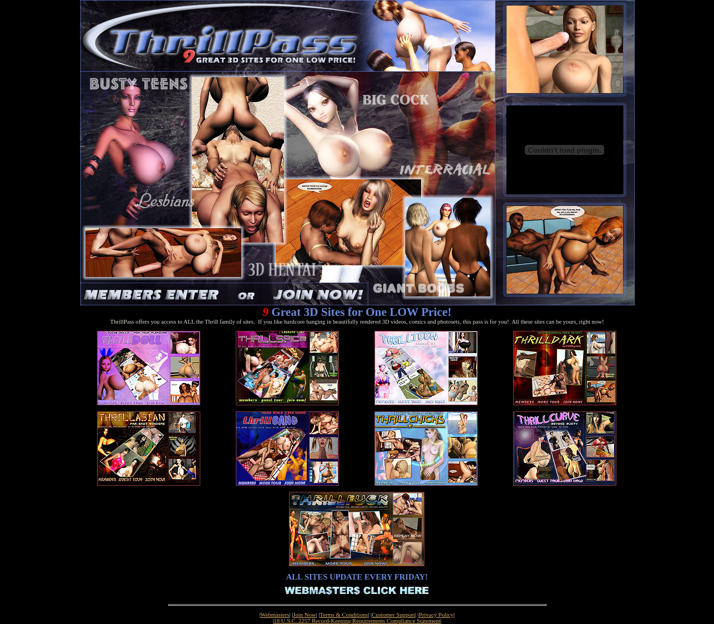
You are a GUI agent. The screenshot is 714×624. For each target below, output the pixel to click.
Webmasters (275, 615)
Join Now (304, 615)
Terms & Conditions (344, 615)
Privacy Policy (436, 615)
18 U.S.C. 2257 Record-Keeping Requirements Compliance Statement (357, 621)
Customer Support (393, 615)
